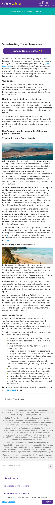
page (8, 240)
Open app (39, 11)
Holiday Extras (11, 2)
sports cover (11, 390)
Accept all (47, 502)
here (9, 235)
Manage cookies (8, 502)
